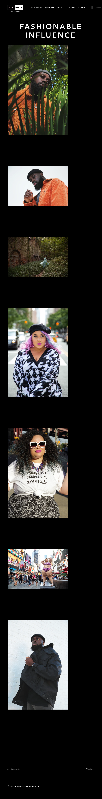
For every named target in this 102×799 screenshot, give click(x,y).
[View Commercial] (14, 769)
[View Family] (88, 769)
